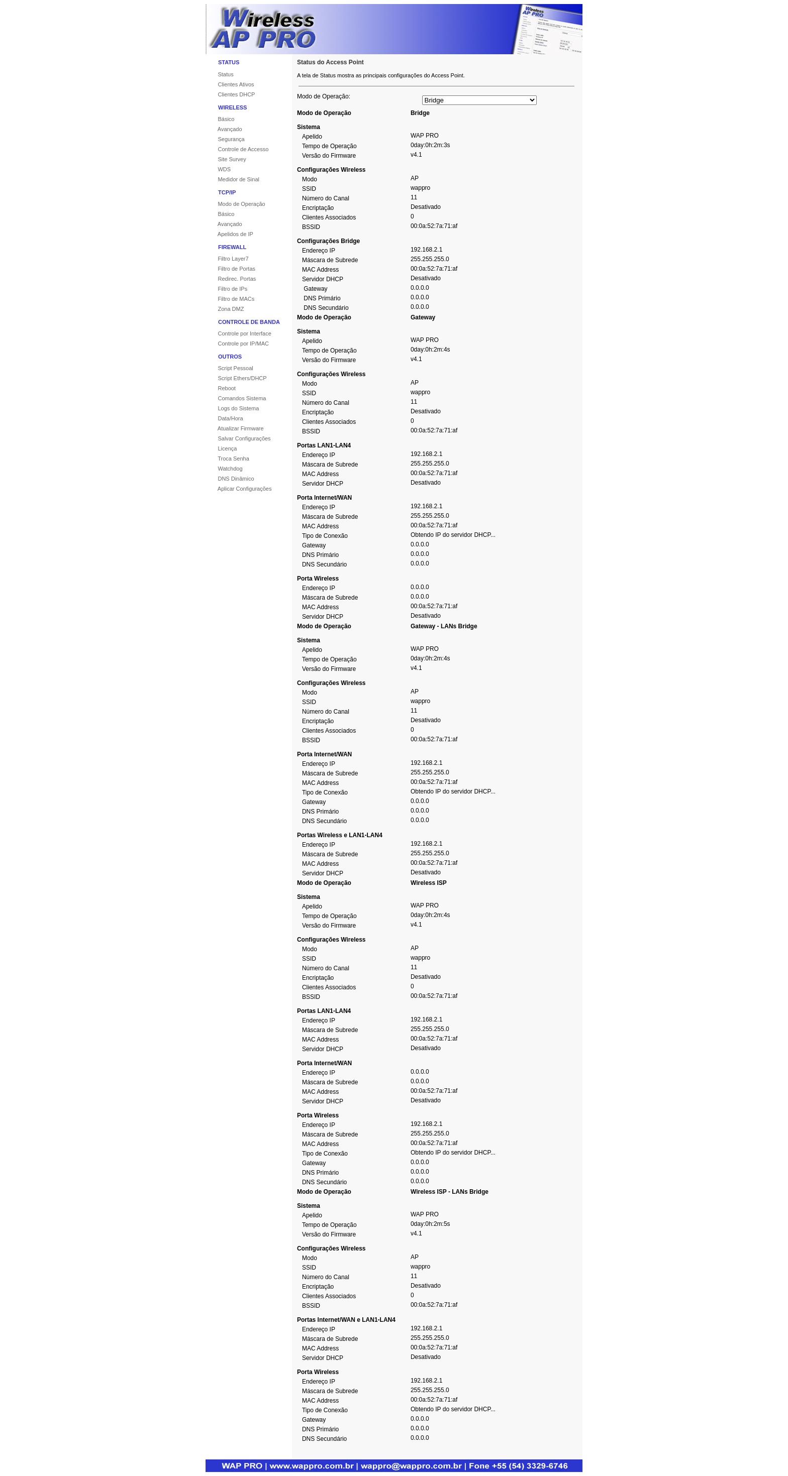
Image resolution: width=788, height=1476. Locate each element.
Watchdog (224, 469)
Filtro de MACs (230, 299)
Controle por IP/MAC (237, 343)
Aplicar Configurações (238, 489)
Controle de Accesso (237, 149)
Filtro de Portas (230, 269)
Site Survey (226, 159)
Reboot (221, 388)
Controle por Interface (238, 333)
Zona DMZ (225, 309)
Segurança (225, 139)
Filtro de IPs (226, 289)
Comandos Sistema (236, 398)
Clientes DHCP (230, 94)
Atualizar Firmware (235, 428)
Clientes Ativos (230, 84)
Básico (220, 119)
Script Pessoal (229, 368)
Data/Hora (224, 418)
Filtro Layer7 (227, 259)
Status (220, 74)
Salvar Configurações (238, 438)
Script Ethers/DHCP (236, 378)
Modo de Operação (235, 204)
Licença (221, 448)
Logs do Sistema (232, 408)
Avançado (224, 129)
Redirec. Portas (231, 279)
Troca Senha (227, 459)
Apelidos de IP (229, 234)
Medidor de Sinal (232, 179)
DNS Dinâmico (230, 479)
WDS (218, 169)
